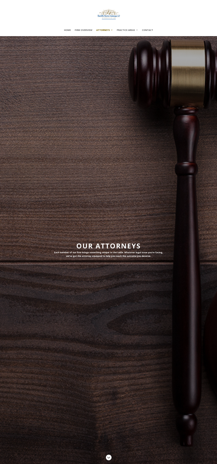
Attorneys (103, 30)
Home (67, 30)
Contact (147, 30)
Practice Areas (126, 30)
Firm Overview (83, 30)
